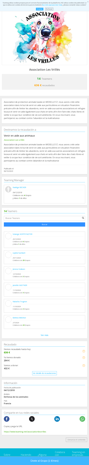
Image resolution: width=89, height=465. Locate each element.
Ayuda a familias (10, 365)
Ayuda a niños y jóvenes (13, 370)
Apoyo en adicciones (12, 337)
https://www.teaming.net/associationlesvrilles (25, 272)
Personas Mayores (11, 384)
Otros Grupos (9, 389)
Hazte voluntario (61, 319)
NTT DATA (76, 301)
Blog (5, 319)
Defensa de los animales (14, 351)
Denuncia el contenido (76, 281)
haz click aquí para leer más (52, 5)
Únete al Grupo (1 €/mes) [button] (44, 460)
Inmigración (8, 374)
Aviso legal (42, 312)
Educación (8, 360)
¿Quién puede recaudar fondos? (26, 319)
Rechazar (49, 9)
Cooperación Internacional (14, 346)
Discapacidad (9, 356)
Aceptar (39, 9)
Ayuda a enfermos (11, 341)
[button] (83, 192)
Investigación (9, 379)
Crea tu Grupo (26, 304)
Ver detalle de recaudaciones (44, 214)
